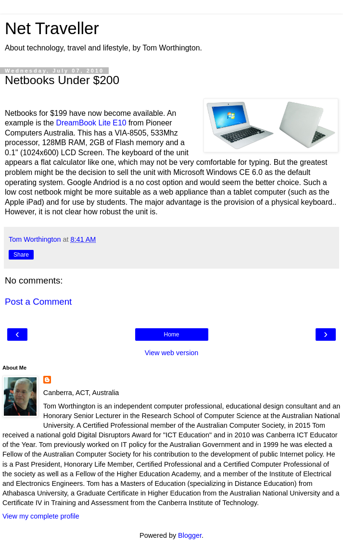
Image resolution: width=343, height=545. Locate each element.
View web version (172, 353)
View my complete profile (40, 516)
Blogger (190, 535)
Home (171, 334)
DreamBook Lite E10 (91, 123)
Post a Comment (38, 302)
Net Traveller (52, 28)
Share (21, 254)
